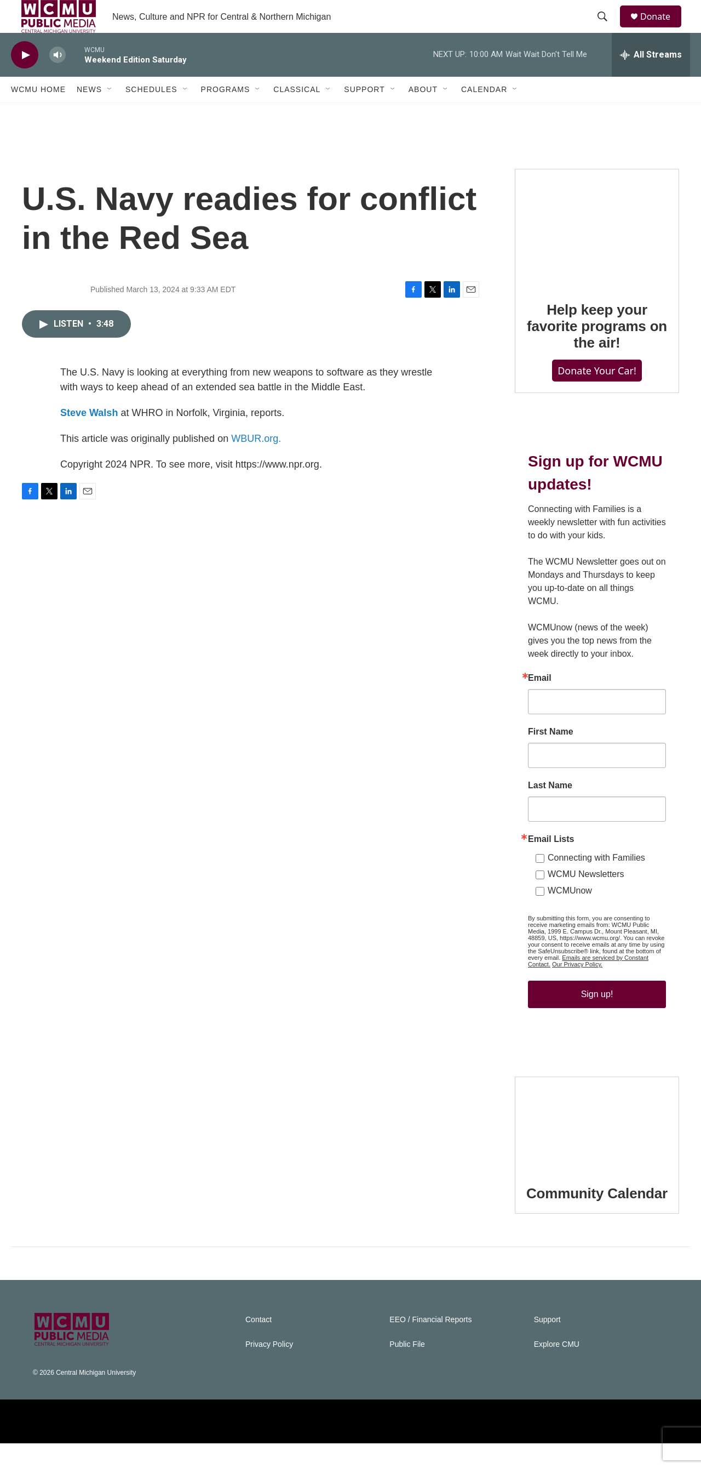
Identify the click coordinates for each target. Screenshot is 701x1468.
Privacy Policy (269, 1369)
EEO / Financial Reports (430, 1344)
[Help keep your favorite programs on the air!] (597, 252)
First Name (550, 756)
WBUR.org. (256, 463)
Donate (662, 29)
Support (364, 114)
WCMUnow (570, 915)
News (89, 114)
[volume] (57, 79)
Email (539, 702)
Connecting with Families (596, 882)
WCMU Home (38, 114)
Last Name (550, 810)
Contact (258, 1344)
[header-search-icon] (607, 29)
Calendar (484, 114)
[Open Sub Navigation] (110, 114)
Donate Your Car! (597, 395)
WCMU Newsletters (586, 898)
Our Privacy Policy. (577, 989)
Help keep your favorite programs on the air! (597, 350)
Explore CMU (556, 1369)
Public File (407, 1369)
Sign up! (597, 1018)
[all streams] (651, 79)
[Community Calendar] (597, 1148)
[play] (24, 79)
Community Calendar (597, 1218)
